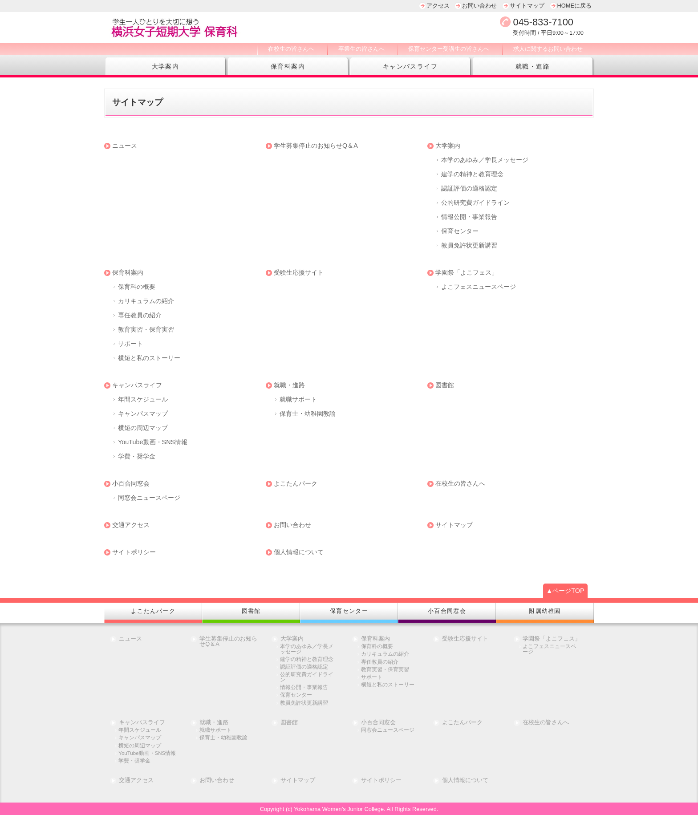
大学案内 (165, 66)
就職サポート (298, 399)
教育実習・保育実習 (146, 329)
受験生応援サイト (299, 272)
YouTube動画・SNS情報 (152, 442)
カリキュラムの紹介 (146, 300)
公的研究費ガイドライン (475, 202)
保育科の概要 (136, 286)
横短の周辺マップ (143, 427)
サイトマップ (527, 5)
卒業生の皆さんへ (361, 48)
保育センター (460, 231)
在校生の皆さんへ (291, 48)
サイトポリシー (134, 551)
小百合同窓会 (131, 483)
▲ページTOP (565, 590)
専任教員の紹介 (140, 315)
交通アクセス (131, 524)
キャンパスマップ (143, 413)
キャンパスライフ (410, 66)
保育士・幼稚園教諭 (308, 413)
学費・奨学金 (136, 456)
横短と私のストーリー (149, 357)
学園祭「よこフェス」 (466, 272)
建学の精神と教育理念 (472, 174)
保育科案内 (288, 66)
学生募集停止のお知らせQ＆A (316, 145)
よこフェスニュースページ (478, 286)
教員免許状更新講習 (469, 245)
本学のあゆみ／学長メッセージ (484, 159)
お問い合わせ (479, 5)
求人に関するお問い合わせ (548, 48)
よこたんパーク (295, 483)
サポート (130, 343)
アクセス (438, 5)
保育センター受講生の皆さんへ (448, 48)
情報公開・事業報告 (469, 216)
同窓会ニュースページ (149, 497)
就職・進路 (532, 66)
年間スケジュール (143, 399)
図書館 (444, 385)
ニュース (124, 145)
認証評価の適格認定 (469, 188)
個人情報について (299, 551)
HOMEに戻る (574, 5)
